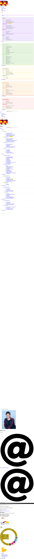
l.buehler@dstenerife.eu (5, 467)
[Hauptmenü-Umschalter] (1, 126)
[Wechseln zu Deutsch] (3, 517)
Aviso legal (3, 551)
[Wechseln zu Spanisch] (2, 12)
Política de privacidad (5, 555)
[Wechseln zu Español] (3, 518)
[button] (1, 128)
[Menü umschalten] (18, 16)
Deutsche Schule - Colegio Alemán (5, 4)
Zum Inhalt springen (3, 0)
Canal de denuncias (4, 549)
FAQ (2, 548)
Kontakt (3, 547)
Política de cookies (4, 556)
